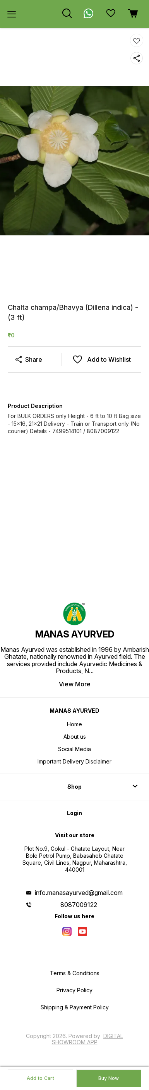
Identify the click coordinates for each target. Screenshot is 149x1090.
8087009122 (78, 904)
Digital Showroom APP (87, 1039)
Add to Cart (40, 1078)
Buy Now (108, 1078)
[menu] (11, 14)
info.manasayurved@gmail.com (79, 892)
